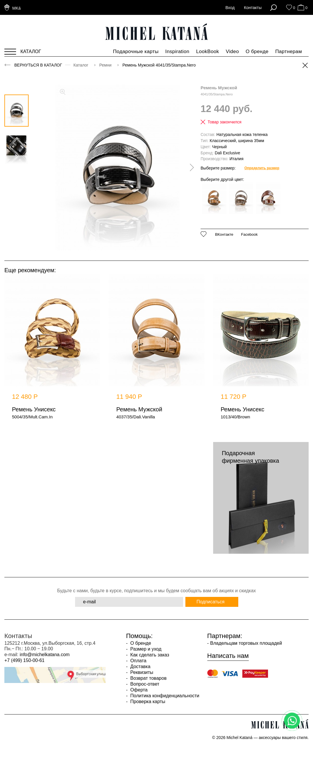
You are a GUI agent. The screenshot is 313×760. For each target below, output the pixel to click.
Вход (230, 8)
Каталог (82, 65)
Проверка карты (147, 701)
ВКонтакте (224, 235)
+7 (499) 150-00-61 (24, 660)
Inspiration (177, 51)
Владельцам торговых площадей (246, 643)
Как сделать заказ (149, 654)
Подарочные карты (136, 51)
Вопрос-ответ (144, 684)
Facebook (249, 235)
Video (232, 51)
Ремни (106, 65)
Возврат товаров (147, 678)
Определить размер (261, 168)
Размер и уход (145, 649)
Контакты (253, 8)
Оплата (137, 660)
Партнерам (288, 51)
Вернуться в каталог (38, 65)
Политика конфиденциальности (164, 695)
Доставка (139, 666)
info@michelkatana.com (44, 654)
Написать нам (228, 656)
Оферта (138, 689)
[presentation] (189, 167)
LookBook (207, 51)
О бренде (257, 51)
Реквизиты (141, 672)
